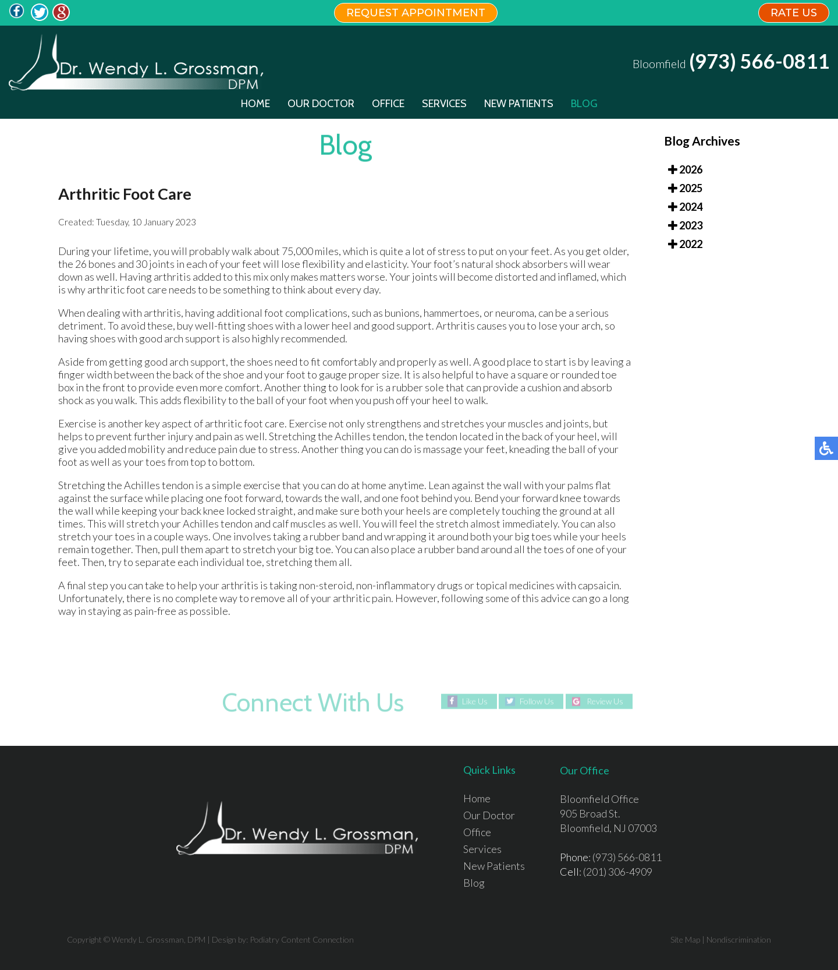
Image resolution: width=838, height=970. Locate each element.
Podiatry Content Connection (302, 939)
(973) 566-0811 (759, 61)
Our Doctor (320, 103)
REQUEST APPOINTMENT (415, 12)
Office (388, 103)
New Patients (518, 103)
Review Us (605, 701)
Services (444, 103)
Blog (584, 103)
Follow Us (537, 701)
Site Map (685, 939)
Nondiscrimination (738, 939)
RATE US (793, 12)
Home (255, 103)
